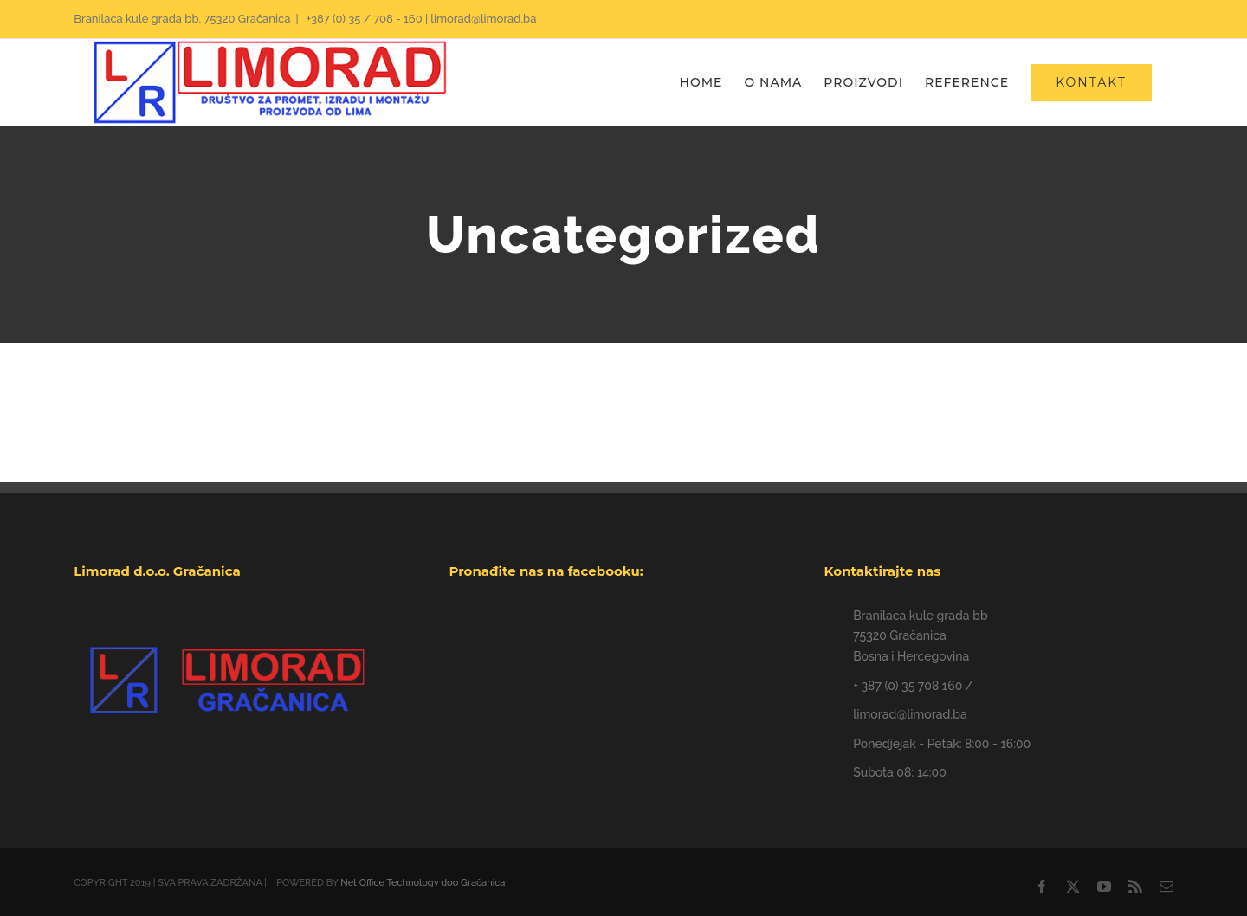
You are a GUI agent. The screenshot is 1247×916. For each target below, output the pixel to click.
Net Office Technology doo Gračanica (422, 882)
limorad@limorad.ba (909, 714)
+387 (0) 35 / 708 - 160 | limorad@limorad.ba (420, 18)
